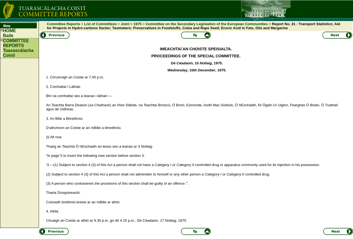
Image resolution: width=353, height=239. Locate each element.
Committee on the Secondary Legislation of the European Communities (207, 24)
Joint (125, 24)
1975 (138, 24)
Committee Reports (63, 24)
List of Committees (100, 24)
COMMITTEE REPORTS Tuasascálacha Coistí (18, 48)
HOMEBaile (9, 33)
